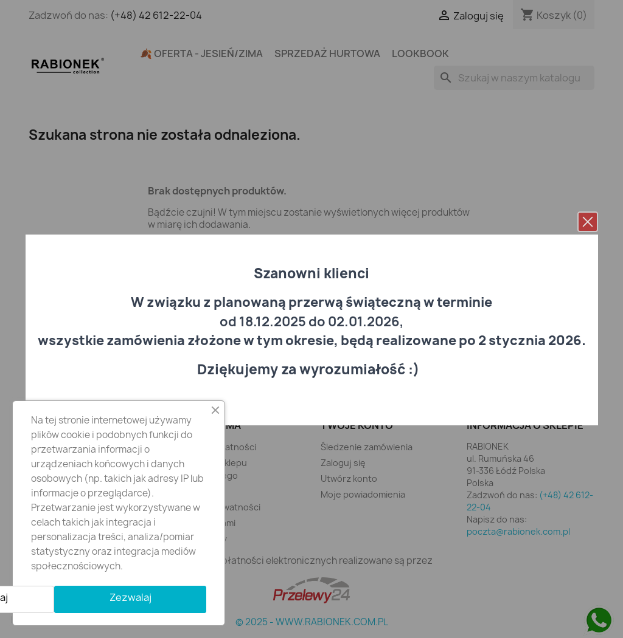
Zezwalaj (130, 597)
